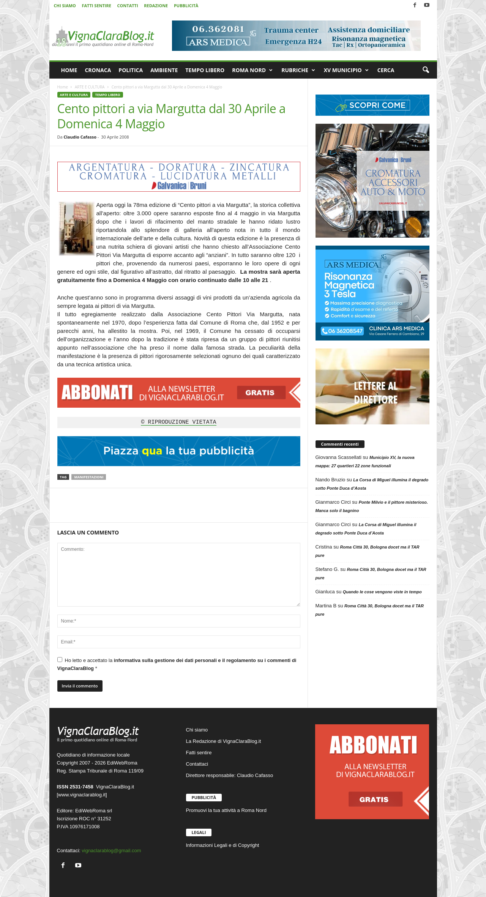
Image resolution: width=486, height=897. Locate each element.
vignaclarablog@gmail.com (111, 850)
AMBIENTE (164, 70)
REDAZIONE (156, 5)
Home (62, 87)
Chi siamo (197, 730)
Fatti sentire (199, 752)
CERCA (385, 70)
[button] (425, 70)
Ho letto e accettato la (177, 664)
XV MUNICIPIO (346, 70)
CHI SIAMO (65, 5)
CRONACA (98, 70)
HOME (69, 70)
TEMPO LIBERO (204, 70)
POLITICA (130, 70)
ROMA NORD (252, 70)
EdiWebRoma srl (93, 810)
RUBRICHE (298, 70)
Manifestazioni (88, 477)
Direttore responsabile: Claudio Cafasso (229, 775)
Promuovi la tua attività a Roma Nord (226, 810)
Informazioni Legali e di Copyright (222, 845)
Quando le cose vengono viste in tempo (382, 592)
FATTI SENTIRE (96, 5)
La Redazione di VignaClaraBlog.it (223, 741)
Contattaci (197, 764)
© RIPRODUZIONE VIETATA (178, 422)
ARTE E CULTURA (89, 87)
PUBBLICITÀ (186, 5)
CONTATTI (127, 5)
